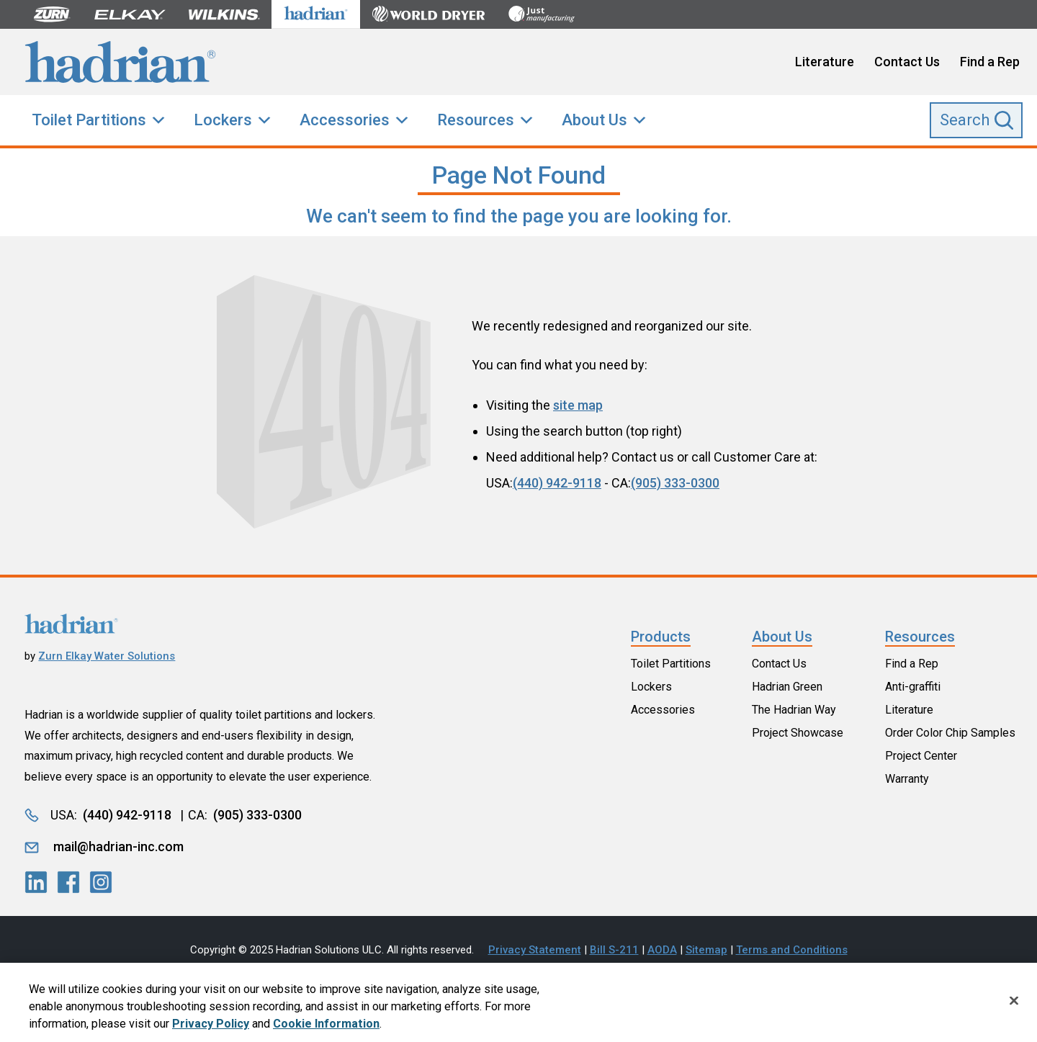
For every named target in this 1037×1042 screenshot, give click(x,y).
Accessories (345, 120)
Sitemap (706, 949)
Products (661, 636)
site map (578, 405)
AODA (662, 949)
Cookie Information (326, 1029)
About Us (594, 120)
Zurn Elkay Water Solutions (106, 656)
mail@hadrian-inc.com (118, 846)
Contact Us (907, 61)
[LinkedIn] (36, 882)
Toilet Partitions (89, 120)
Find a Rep (990, 61)
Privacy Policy (210, 1029)
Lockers (223, 120)
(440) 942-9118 (557, 482)
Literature (824, 61)
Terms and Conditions (792, 949)
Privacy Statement (534, 949)
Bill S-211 (614, 949)
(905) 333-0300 (675, 482)
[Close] (1014, 1005)
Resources (475, 120)
